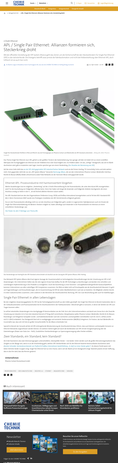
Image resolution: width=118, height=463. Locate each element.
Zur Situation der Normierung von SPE (81, 165)
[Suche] (72, 3)
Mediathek (42, 3)
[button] (110, 401)
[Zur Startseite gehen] (18, 3)
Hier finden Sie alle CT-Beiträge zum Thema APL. (21, 211)
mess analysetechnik (25, 371)
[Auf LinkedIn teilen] (112, 64)
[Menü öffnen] (7, 3)
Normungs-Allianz (59, 172)
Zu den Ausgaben (80, 451)
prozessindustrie (10, 371)
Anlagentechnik (64, 9)
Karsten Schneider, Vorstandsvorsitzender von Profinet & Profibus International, (30, 346)
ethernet (48, 371)
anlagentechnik (59, 371)
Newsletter (91, 3)
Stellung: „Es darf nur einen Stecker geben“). (76, 346)
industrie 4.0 (39, 371)
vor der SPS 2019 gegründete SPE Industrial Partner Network (44, 169)
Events (32, 3)
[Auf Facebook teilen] (106, 64)
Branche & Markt (40, 9)
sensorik (70, 371)
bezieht (59, 346)
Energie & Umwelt (78, 9)
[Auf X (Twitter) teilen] (109, 64)
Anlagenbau (52, 9)
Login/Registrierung (106, 3)
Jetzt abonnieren (16, 450)
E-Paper (79, 3)
